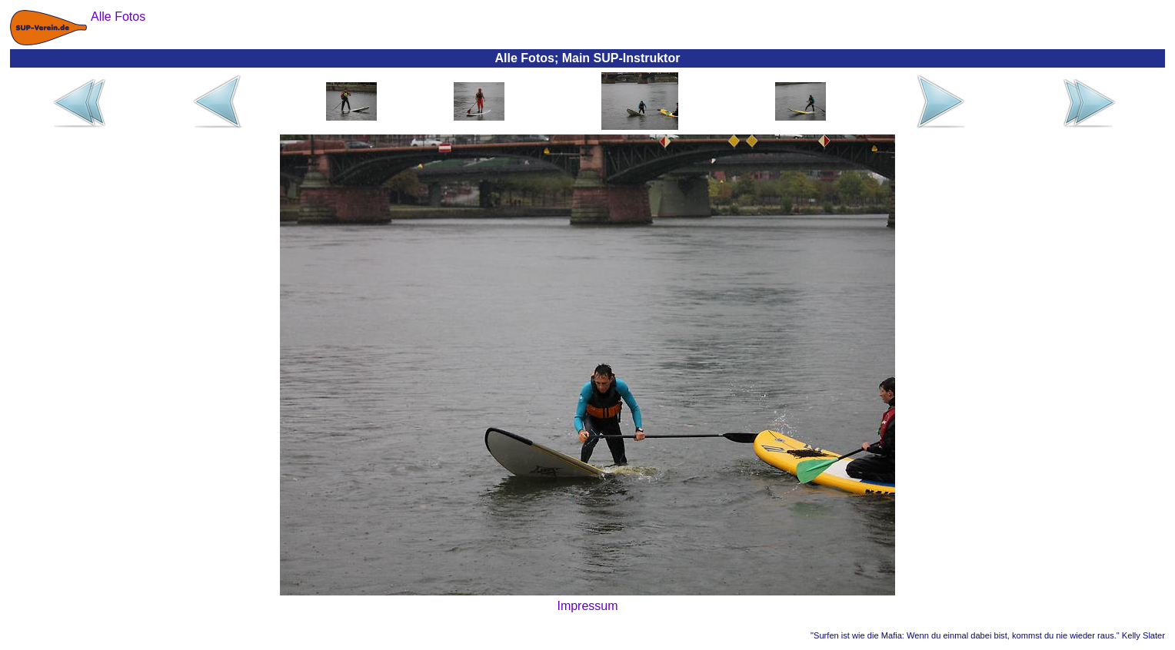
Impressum (587, 605)
